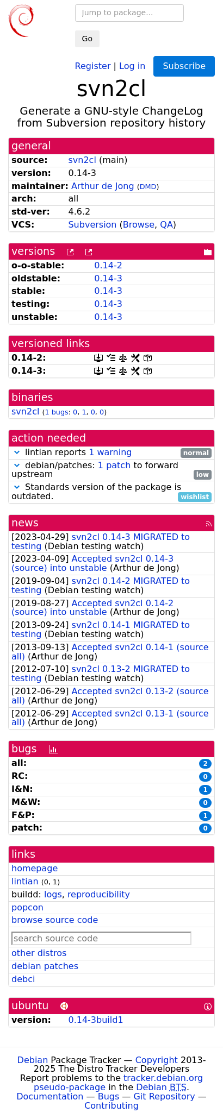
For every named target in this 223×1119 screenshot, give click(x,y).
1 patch (114, 465)
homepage (34, 868)
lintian (25, 881)
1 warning (110, 452)
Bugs (109, 1096)
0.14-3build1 (95, 1020)
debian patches (44, 966)
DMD (148, 187)
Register (93, 65)
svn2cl (82, 160)
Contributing (111, 1106)
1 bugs (56, 412)
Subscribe (184, 66)
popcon (27, 907)
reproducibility (98, 894)
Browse (138, 224)
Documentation (49, 1096)
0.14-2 (108, 265)
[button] (17, 452)
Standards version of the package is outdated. (111, 492)
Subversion (92, 224)
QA (166, 224)
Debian (32, 1060)
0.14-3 (108, 278)
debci (23, 979)
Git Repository (164, 1096)
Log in (132, 65)
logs (53, 894)
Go (87, 38)
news (25, 523)
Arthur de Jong (102, 186)
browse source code (54, 920)
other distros (38, 953)
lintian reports (111, 452)
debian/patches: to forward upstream (111, 470)
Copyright (156, 1060)
